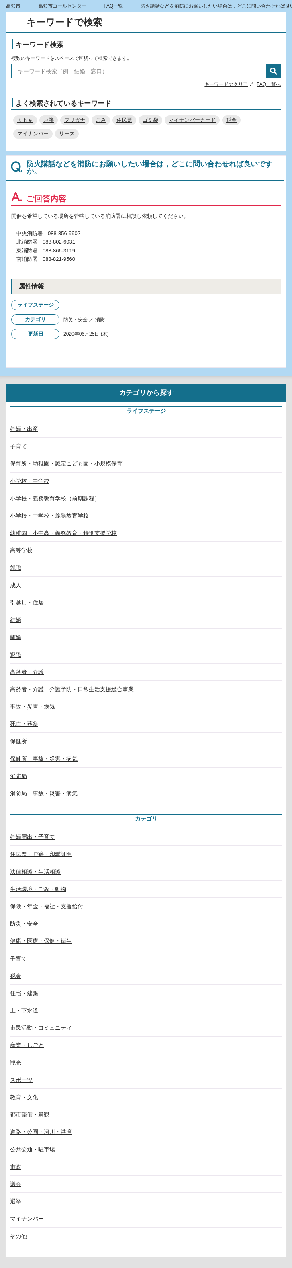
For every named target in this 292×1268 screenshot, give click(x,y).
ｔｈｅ (25, 120)
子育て (18, 446)
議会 (15, 1184)
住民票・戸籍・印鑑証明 (41, 854)
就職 (15, 568)
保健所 (18, 741)
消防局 (18, 776)
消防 (100, 319)
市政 (15, 1167)
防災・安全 (75, 319)
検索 (273, 71)
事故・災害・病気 (32, 706)
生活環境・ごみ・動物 (38, 889)
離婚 (15, 637)
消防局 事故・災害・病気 (44, 793)
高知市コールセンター (62, 6)
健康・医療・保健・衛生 (41, 941)
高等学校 (21, 550)
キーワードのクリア (226, 84)
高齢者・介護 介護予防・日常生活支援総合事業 (72, 689)
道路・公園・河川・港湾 (41, 1132)
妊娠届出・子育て (32, 837)
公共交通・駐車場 (32, 1149)
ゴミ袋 (150, 120)
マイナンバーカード (192, 120)
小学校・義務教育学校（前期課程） (55, 498)
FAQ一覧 (113, 6)
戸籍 (48, 120)
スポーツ (21, 1080)
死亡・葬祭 (24, 724)
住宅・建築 (24, 993)
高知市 (13, 6)
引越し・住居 (27, 602)
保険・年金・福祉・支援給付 (46, 906)
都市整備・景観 (29, 1114)
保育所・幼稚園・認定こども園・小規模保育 (66, 463)
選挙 (15, 1201)
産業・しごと (27, 1045)
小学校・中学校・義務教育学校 (49, 515)
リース (67, 134)
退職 (15, 654)
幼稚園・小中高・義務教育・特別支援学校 (63, 533)
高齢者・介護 (27, 672)
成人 (15, 585)
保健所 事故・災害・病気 (44, 759)
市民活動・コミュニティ (41, 1027)
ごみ (101, 120)
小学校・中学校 (29, 481)
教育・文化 (24, 1097)
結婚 (15, 620)
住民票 (124, 120)
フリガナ (74, 120)
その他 (18, 1236)
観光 (15, 1062)
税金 (231, 120)
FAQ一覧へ (269, 84)
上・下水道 (24, 1010)
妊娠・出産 (24, 429)
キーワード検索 (39, 45)
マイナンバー (33, 134)
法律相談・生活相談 (35, 872)
